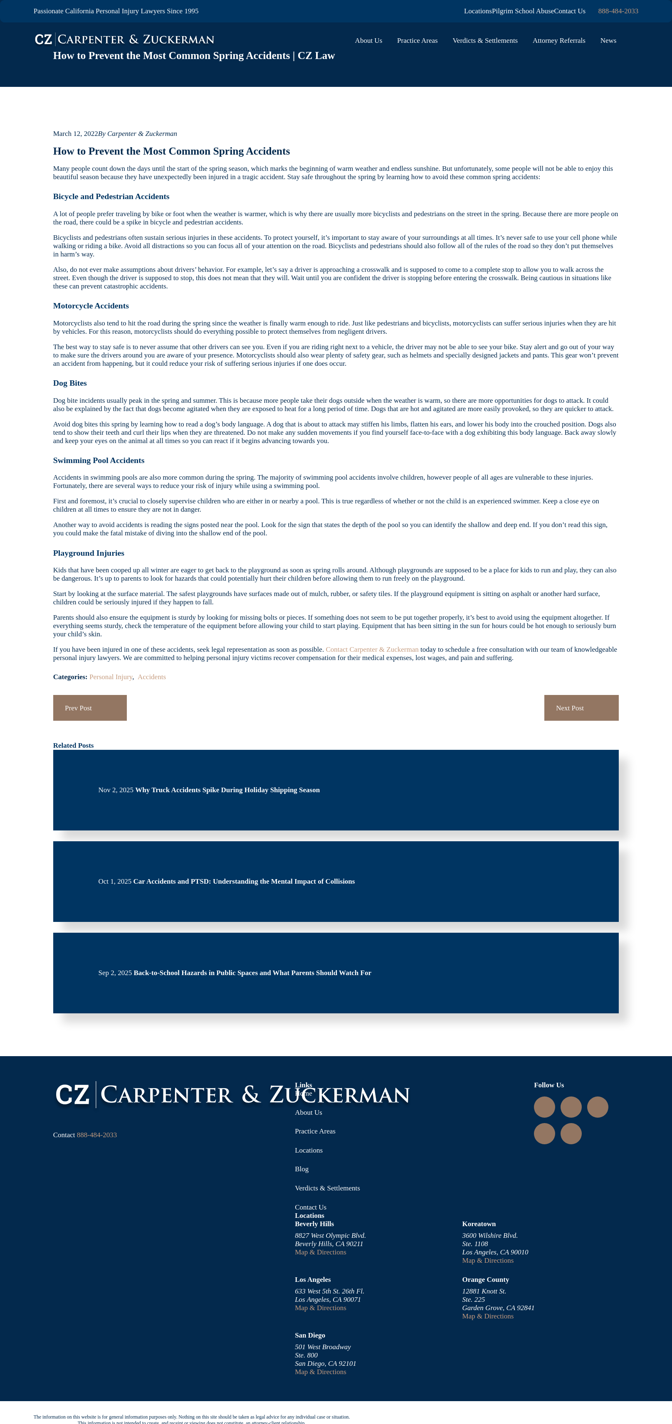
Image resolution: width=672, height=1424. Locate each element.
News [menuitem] (608, 40)
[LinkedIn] (571, 1106)
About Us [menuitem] (369, 40)
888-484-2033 (618, 11)
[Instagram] (544, 1106)
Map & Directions (320, 1252)
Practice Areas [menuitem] (417, 40)
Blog (302, 1169)
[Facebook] (544, 1133)
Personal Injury (110, 677)
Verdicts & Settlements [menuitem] (485, 40)
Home (303, 1093)
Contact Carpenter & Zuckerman (372, 649)
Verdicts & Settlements (327, 1188)
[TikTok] (571, 1133)
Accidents (152, 677)
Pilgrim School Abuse (523, 11)
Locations (478, 11)
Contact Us (570, 11)
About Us (308, 1112)
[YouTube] (598, 1106)
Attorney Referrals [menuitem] (559, 40)
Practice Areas (315, 1131)
